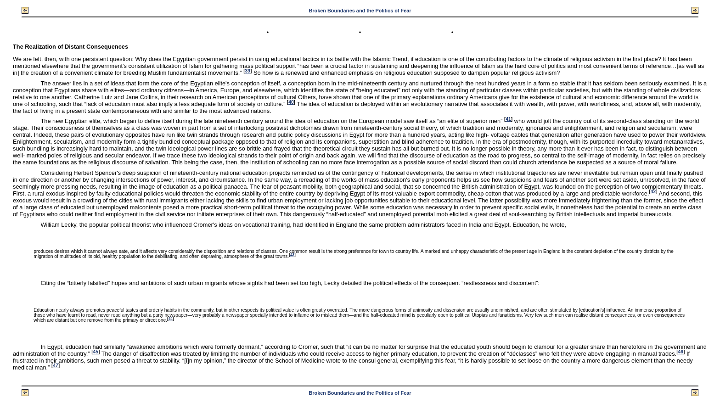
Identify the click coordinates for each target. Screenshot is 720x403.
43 (292, 255)
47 (55, 365)
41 (508, 119)
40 (290, 102)
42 (653, 191)
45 (95, 351)
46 (680, 351)
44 (171, 318)
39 (247, 70)
